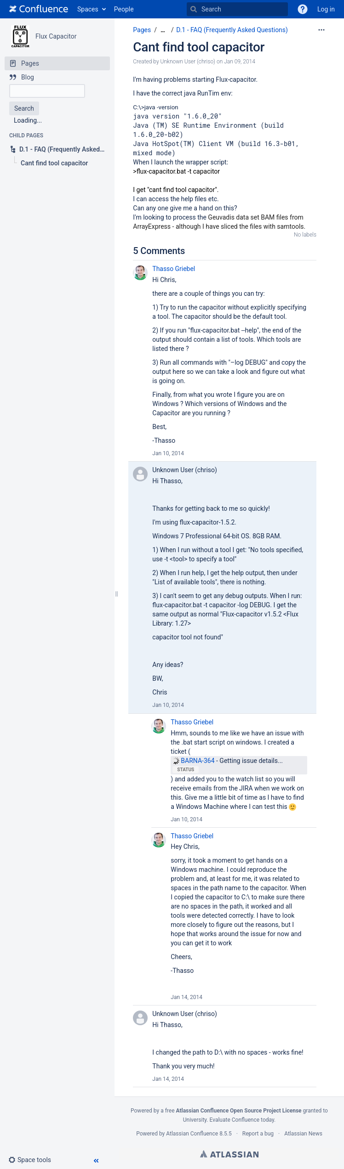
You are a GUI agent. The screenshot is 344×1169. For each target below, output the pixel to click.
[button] (302, 9)
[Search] (193, 9)
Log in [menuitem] (326, 9)
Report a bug (258, 1133)
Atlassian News (303, 1133)
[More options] (321, 30)
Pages (142, 30)
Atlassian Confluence (192, 1133)
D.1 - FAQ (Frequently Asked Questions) (232, 30)
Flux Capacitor (55, 36)
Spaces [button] (87, 9)
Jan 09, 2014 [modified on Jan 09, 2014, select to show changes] (239, 61)
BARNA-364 (193, 760)
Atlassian (229, 1154)
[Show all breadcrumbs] (163, 30)
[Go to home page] (39, 9)
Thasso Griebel (173, 268)
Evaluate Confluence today (242, 1120)
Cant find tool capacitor (198, 47)
